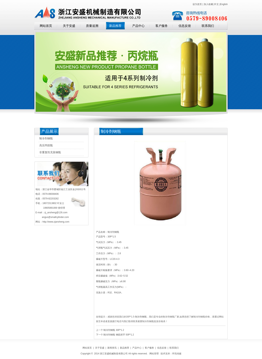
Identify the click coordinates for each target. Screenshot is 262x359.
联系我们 (208, 25)
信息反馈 (185, 25)
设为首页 (197, 4)
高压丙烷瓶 (46, 145)
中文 (216, 4)
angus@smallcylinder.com (55, 217)
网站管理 (154, 353)
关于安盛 (69, 25)
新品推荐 (115, 25)
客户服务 (161, 25)
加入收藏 (208, 4)
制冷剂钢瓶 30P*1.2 (114, 330)
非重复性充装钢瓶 (50, 152)
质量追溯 (92, 25)
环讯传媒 (176, 353)
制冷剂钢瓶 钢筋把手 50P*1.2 (119, 334)
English (224, 4)
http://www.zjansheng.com (55, 221)
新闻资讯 (112, 347)
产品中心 (138, 25)
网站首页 (46, 25)
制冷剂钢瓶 (46, 138)
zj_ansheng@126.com (55, 212)
